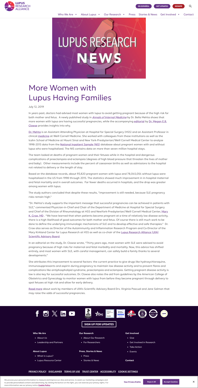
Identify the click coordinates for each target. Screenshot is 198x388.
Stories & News (148, 14)
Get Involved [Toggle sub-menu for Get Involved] (168, 14)
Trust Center (90, 371)
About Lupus (40, 351)
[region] (99, 382)
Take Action (136, 347)
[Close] (194, 382)
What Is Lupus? (45, 355)
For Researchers (91, 342)
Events (133, 351)
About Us (42, 337)
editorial (139, 121)
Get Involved (132, 333)
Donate (178, 6)
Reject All (151, 382)
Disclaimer (55, 371)
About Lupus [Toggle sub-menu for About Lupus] (88, 14)
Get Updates (162, 6)
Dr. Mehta (35, 132)
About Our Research (94, 337)
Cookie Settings (128, 371)
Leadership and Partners (50, 342)
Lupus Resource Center (49, 360)
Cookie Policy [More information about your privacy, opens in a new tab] (44, 385)
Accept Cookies (171, 382)
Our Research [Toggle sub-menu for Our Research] (112, 14)
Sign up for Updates (99, 324)
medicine (43, 136)
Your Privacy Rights (132, 382)
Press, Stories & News (90, 351)
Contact (189, 14)
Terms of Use (72, 371)
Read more (35, 288)
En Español (143, 6)
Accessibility (108, 371)
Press (132, 14)
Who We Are (39, 333)
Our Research (86, 333)
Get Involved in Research (142, 342)
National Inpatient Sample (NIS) (80, 144)
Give (132, 337)
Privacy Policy (37, 371)
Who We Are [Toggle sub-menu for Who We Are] (65, 14)
